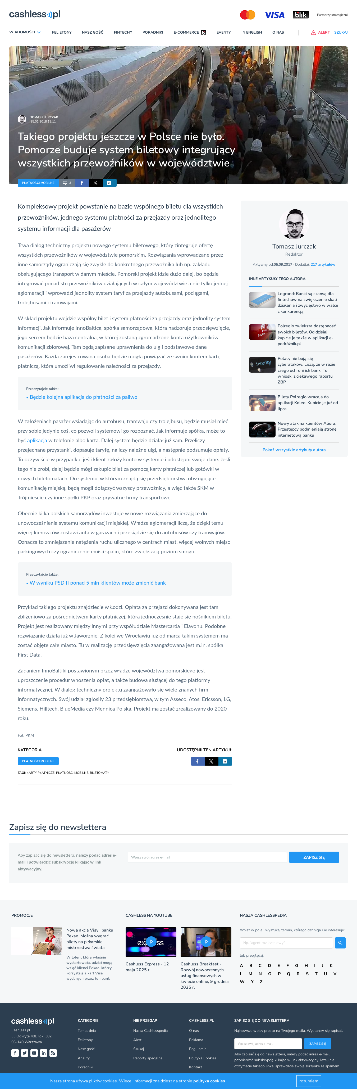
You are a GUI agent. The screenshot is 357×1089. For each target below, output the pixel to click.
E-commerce (186, 32)
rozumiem (308, 1081)
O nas (278, 32)
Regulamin (198, 1048)
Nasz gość (92, 32)
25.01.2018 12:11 (43, 121)
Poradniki (153, 32)
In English (251, 32)
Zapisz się (317, 1044)
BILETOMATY (99, 773)
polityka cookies (209, 1081)
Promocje (22, 915)
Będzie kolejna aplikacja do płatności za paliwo (82, 397)
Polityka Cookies (202, 1058)
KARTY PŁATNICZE (40, 773)
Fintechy (123, 32)
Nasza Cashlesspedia (150, 1030)
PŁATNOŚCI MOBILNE (38, 183)
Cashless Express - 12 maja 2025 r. (147, 967)
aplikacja (37, 440)
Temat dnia (87, 1030)
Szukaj (138, 1048)
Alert (137, 1039)
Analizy (84, 1058)
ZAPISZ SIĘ (314, 857)
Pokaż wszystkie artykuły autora (294, 450)
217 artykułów (323, 264)
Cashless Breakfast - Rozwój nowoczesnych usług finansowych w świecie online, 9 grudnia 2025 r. (205, 975)
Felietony (62, 32)
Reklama (196, 1039)
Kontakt (195, 1067)
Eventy (224, 32)
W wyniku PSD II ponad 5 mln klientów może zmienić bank (96, 582)
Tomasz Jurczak (44, 117)
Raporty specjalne (147, 1058)
